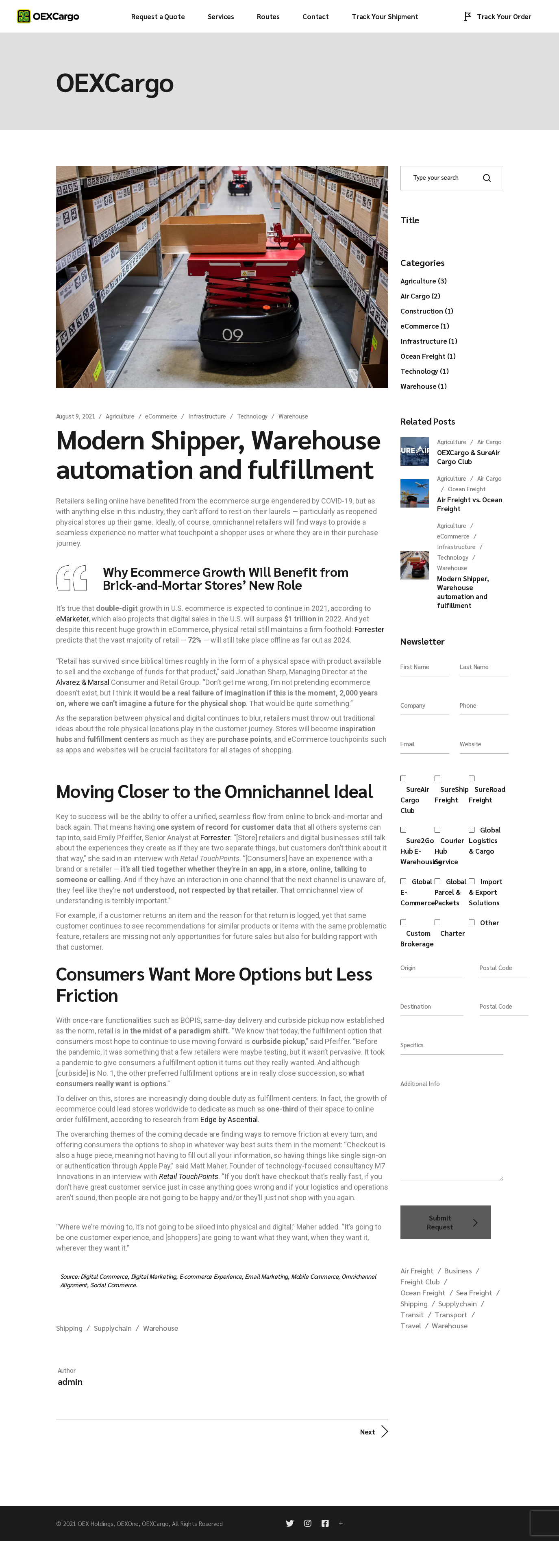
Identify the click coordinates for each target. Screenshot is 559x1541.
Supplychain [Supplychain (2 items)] (457, 1303)
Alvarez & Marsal (82, 682)
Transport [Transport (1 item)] (451, 1314)
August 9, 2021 (75, 416)
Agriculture (120, 416)
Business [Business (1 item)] (458, 1270)
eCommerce (161, 416)
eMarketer (72, 619)
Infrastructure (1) (428, 340)
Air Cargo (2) (420, 295)
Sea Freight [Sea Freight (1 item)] (474, 1292)
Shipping (69, 1327)
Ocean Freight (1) (428, 355)
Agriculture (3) (423, 280)
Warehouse (293, 416)
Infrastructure (207, 416)
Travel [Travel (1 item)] (410, 1325)
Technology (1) (424, 370)
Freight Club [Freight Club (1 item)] (420, 1281)
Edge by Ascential (229, 1119)
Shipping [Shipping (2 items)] (414, 1303)
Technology (252, 416)
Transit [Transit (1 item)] (412, 1314)
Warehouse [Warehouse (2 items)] (450, 1325)
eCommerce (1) (424, 325)
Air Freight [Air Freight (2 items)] (417, 1270)
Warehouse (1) (423, 385)
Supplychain (113, 1327)
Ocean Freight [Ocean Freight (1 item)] (423, 1292)
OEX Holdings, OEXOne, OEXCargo (123, 1523)
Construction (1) (426, 310)
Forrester (369, 629)
